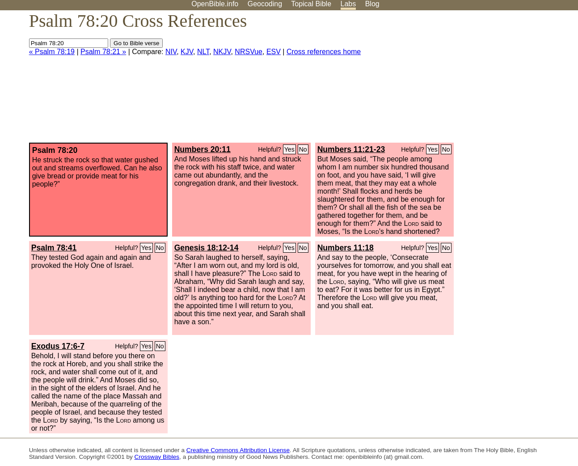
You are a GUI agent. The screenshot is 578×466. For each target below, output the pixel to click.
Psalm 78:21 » (103, 51)
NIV (171, 51)
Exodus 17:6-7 (57, 346)
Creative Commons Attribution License (238, 450)
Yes (289, 149)
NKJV (222, 51)
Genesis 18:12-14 (206, 247)
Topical (311, 4)
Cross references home (324, 51)
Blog (372, 4)
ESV (273, 51)
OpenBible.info (214, 4)
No (303, 149)
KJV (187, 51)
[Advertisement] (488, 80)
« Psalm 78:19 (52, 51)
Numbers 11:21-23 (351, 149)
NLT (203, 51)
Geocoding (265, 4)
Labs (348, 4)
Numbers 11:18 (345, 247)
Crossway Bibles (157, 456)
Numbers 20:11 (202, 149)
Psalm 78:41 (54, 247)
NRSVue (248, 51)
